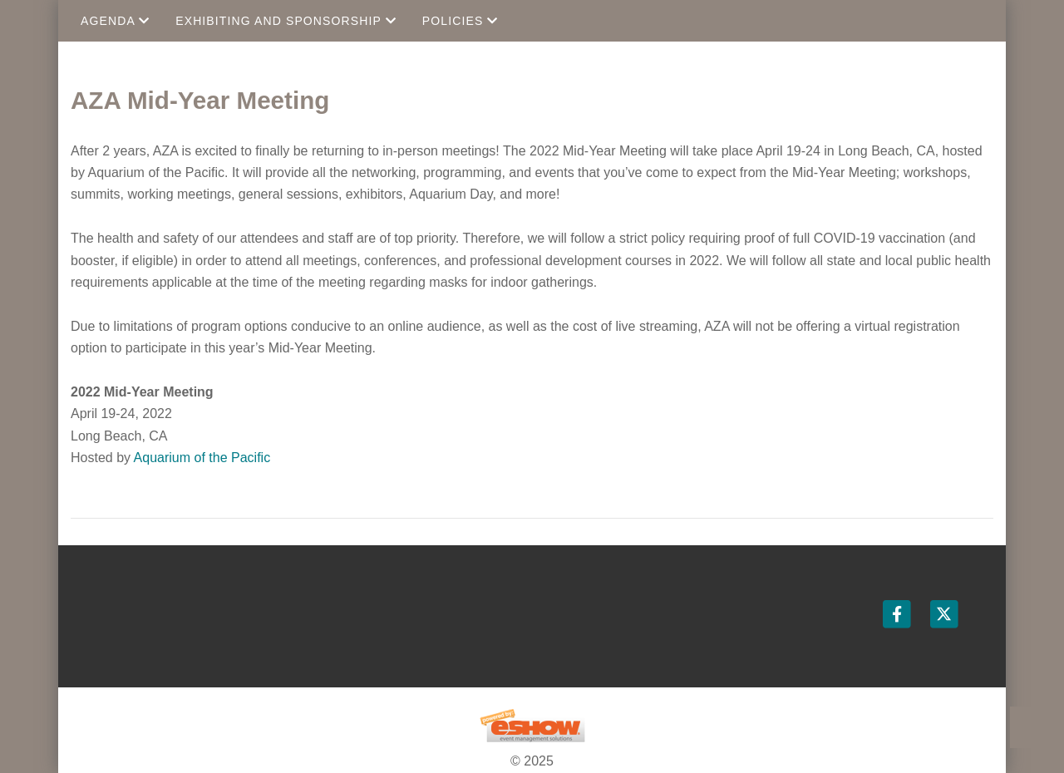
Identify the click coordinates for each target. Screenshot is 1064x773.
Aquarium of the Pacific (202, 458)
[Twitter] (944, 613)
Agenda (115, 20)
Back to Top (1031, 727)
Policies (460, 20)
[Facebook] (898, 613)
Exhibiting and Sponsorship (286, 20)
